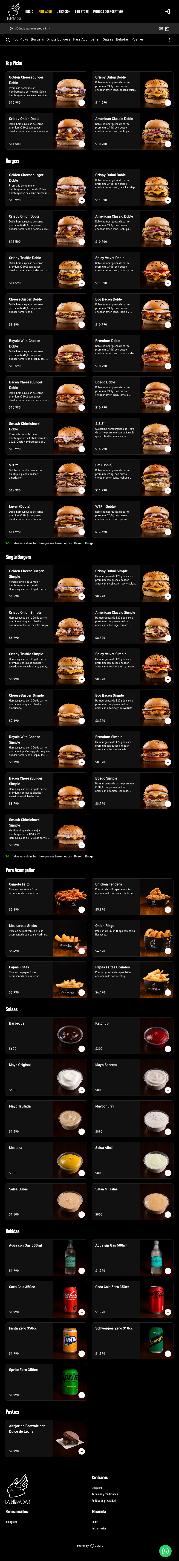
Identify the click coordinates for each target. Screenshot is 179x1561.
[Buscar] (8, 40)
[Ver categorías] (169, 40)
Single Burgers (58, 39)
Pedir (95, 1522)
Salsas (108, 39)
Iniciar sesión (99, 1528)
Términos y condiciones (105, 1494)
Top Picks (20, 39)
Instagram (11, 1522)
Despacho (97, 1488)
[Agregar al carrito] (81, 102)
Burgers (37, 39)
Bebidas (122, 39)
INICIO (29, 11)
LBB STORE (82, 11)
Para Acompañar (86, 39)
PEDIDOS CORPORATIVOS (108, 11)
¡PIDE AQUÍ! (45, 11)
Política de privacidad (104, 1501)
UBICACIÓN (63, 11)
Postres (138, 39)
